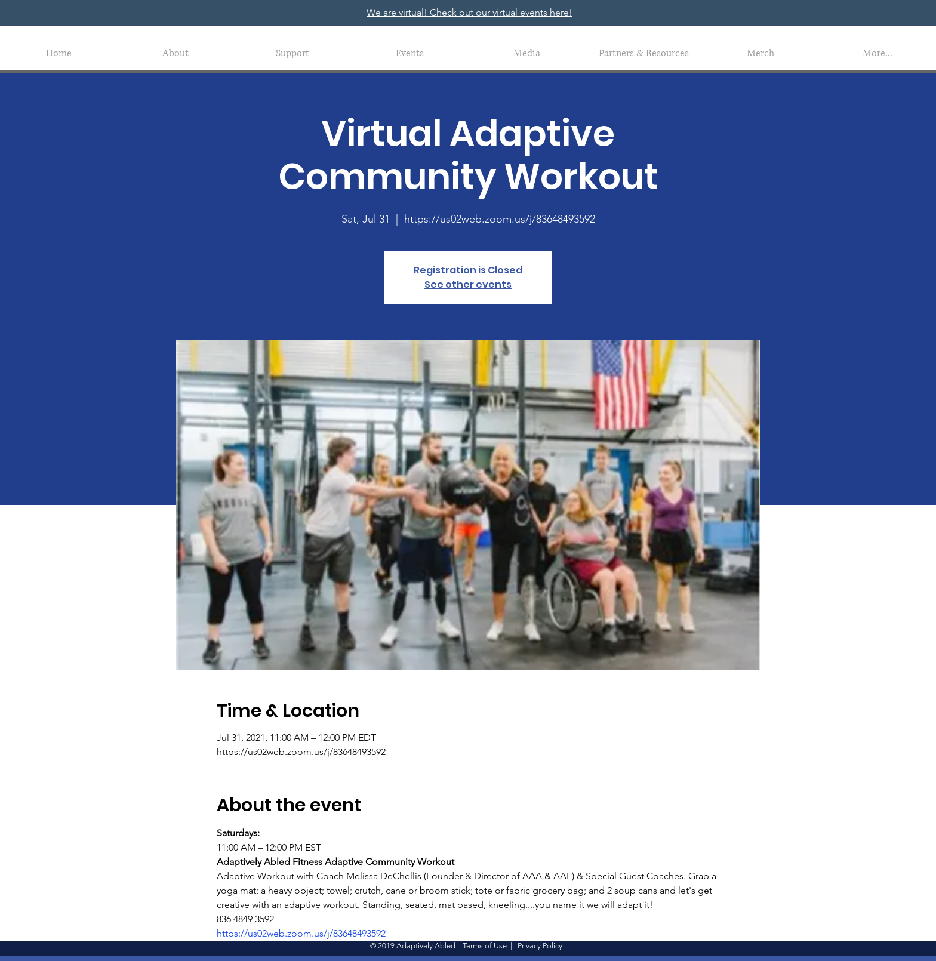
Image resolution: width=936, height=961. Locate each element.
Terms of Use (485, 945)
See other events (468, 284)
